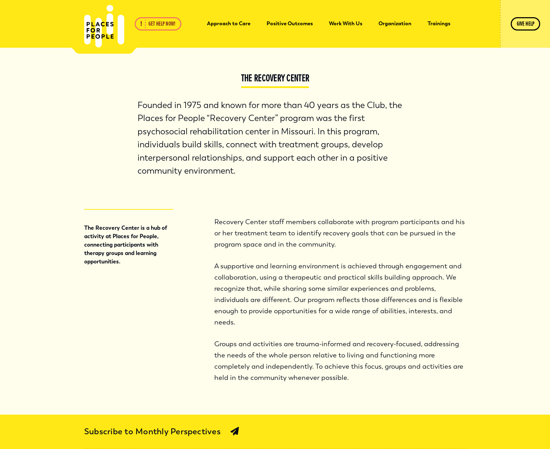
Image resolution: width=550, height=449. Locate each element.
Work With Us (345, 23)
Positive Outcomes (290, 23)
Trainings (439, 23)
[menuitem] (228, 24)
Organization (394, 23)
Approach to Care (228, 23)
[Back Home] (104, 26)
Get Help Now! (161, 23)
